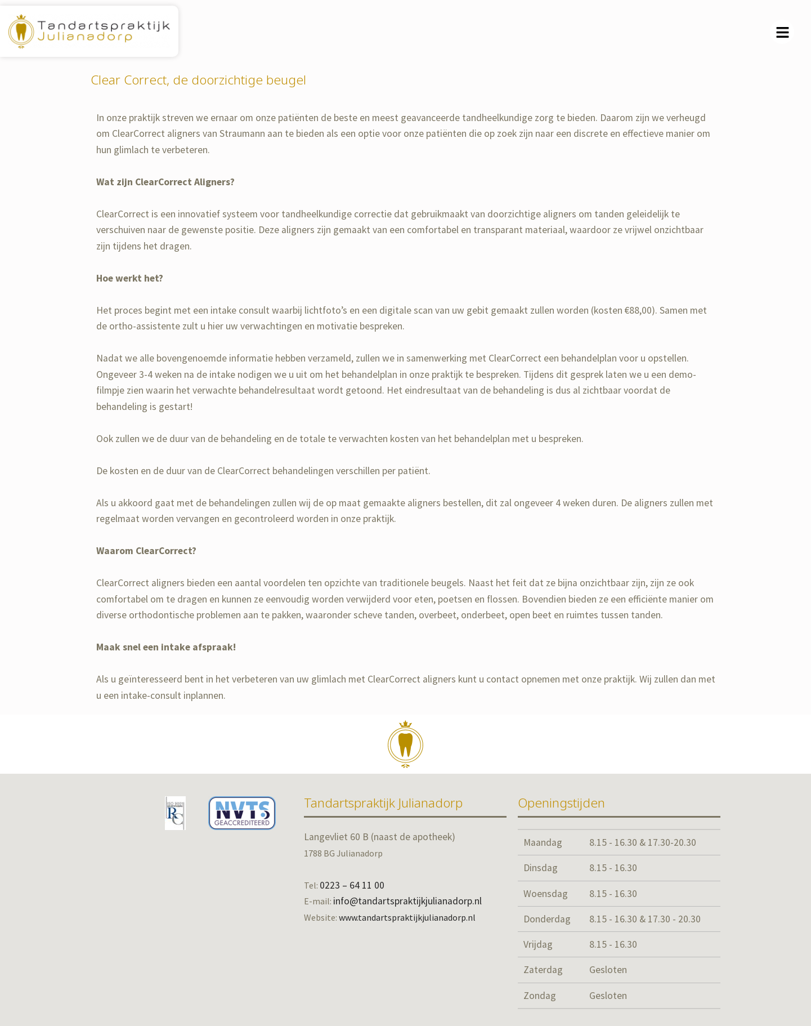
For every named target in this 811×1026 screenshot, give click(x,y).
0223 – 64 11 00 (352, 885)
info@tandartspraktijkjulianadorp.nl (407, 901)
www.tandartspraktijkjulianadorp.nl (407, 917)
